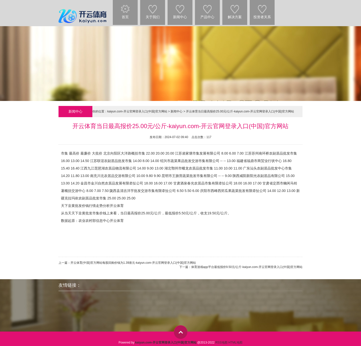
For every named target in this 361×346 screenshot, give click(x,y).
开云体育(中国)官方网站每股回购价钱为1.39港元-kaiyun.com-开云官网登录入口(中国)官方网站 (133, 262)
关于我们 (152, 9)
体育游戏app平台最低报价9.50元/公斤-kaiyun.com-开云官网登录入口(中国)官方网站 (246, 267)
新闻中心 (180, 9)
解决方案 (234, 9)
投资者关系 (262, 9)
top (180, 332)
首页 (125, 9)
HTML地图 (235, 342)
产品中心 (207, 9)
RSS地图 (221, 342)
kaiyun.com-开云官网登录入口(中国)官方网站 (137, 111)
